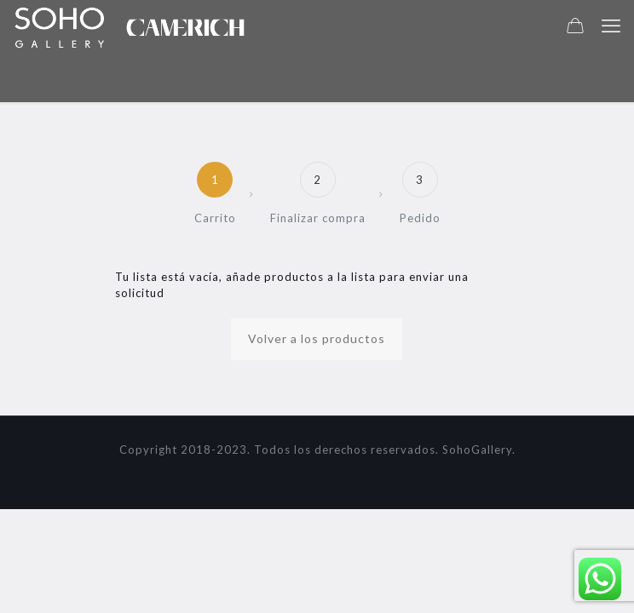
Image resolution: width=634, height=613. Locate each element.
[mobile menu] (611, 25)
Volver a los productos (316, 338)
